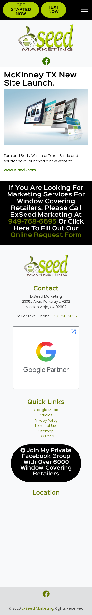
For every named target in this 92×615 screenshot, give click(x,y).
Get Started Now (21, 9)
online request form (46, 235)
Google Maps (46, 409)
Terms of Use (46, 425)
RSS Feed (46, 436)
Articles (46, 415)
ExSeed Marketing (37, 608)
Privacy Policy (46, 420)
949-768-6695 (32, 222)
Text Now (53, 10)
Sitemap (46, 431)
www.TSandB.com (20, 170)
